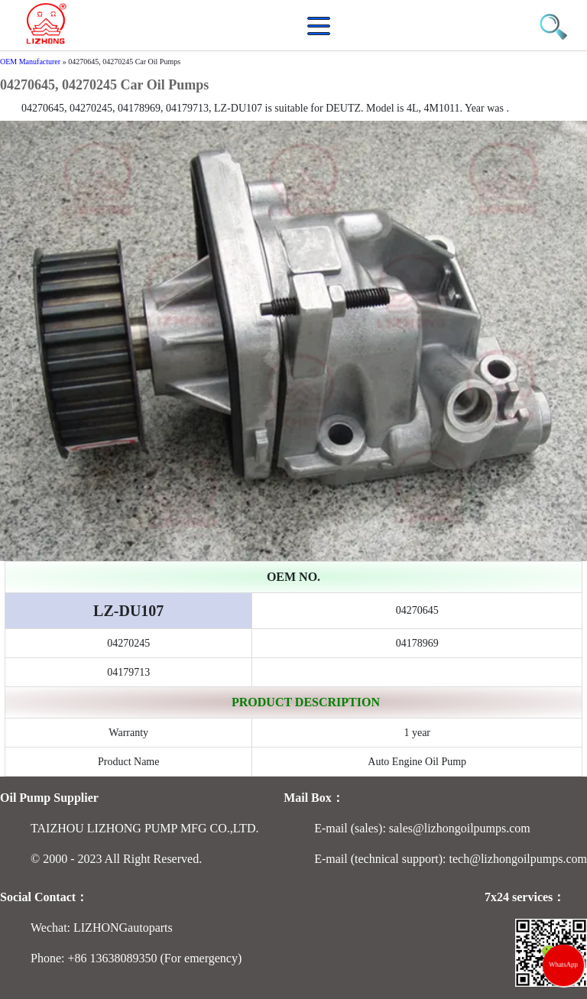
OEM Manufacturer (30, 61)
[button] (322, 34)
